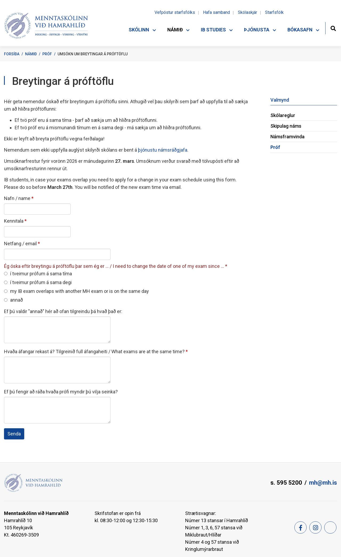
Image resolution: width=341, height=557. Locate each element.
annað (13, 300)
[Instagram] (315, 527)
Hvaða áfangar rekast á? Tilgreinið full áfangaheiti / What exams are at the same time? (94, 351)
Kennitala (13, 221)
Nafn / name (17, 198)
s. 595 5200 (286, 482)
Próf (47, 54)
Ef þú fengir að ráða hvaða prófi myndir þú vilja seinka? (61, 391)
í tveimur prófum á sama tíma (38, 273)
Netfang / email (20, 243)
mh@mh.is (323, 482)
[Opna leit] (333, 28)
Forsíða (11, 54)
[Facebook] (300, 527)
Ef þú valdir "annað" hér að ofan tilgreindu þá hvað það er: (63, 311)
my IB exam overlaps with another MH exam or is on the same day (76, 291)
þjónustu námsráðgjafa (162, 150)
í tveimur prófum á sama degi (38, 282)
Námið (31, 54)
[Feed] (330, 527)
